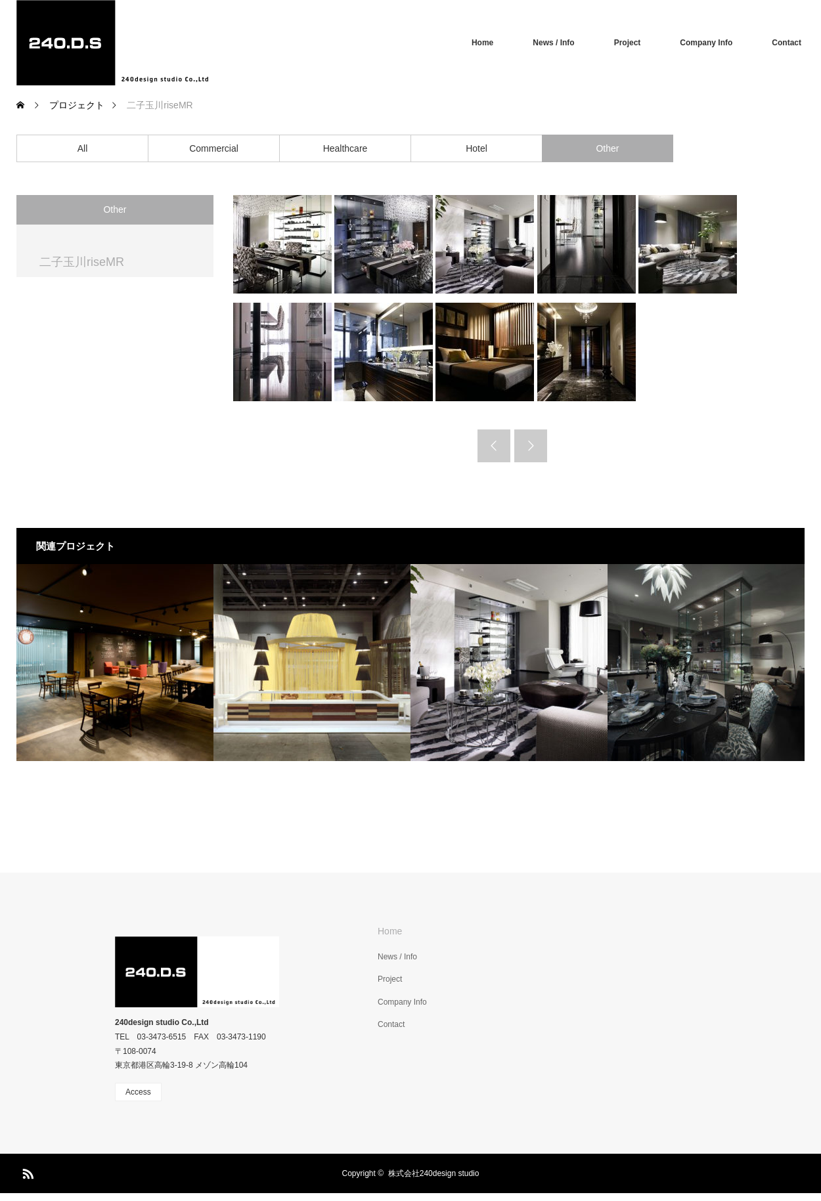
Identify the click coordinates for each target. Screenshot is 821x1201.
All (83, 148)
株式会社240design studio (433, 1173)
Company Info (706, 42)
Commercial (213, 148)
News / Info (553, 42)
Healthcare (345, 148)
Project (627, 42)
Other (607, 148)
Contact (786, 42)
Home (482, 42)
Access (138, 1092)
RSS (26, 1171)
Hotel (476, 148)
